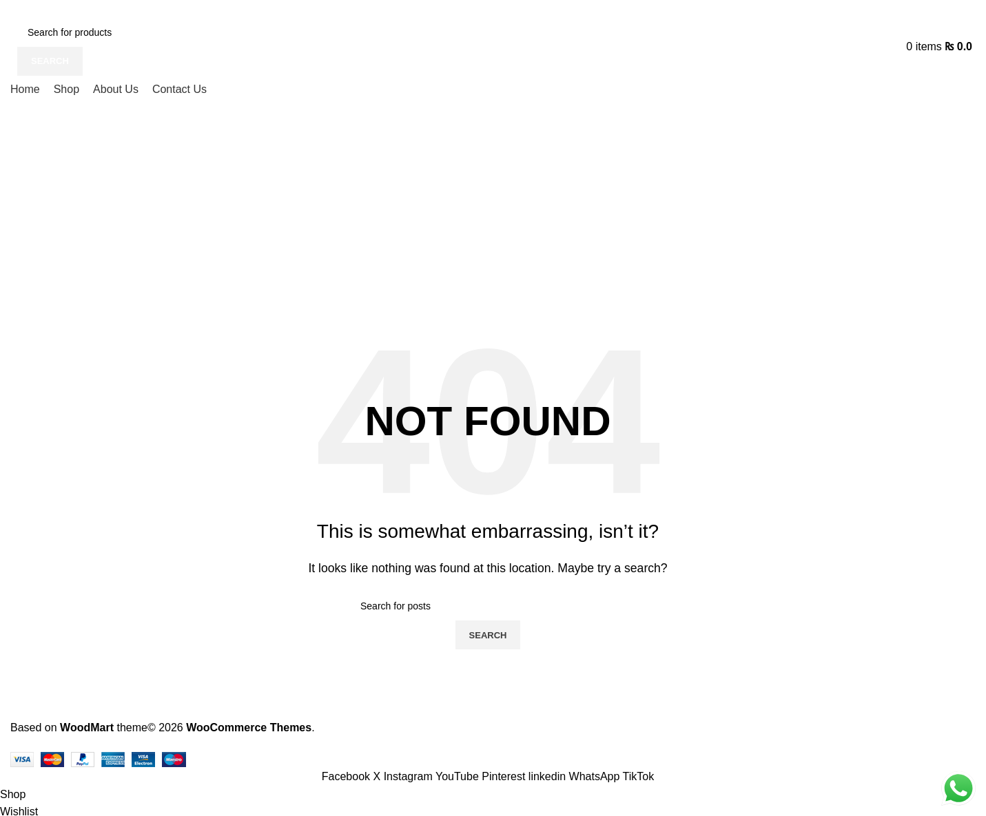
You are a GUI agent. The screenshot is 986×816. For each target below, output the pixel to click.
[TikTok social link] (639, 776)
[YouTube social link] (458, 776)
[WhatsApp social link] (596, 776)
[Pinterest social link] (505, 776)
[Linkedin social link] (548, 776)
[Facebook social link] (347, 776)
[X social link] (378, 776)
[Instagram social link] (409, 776)
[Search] (122, 32)
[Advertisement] (487, 208)
